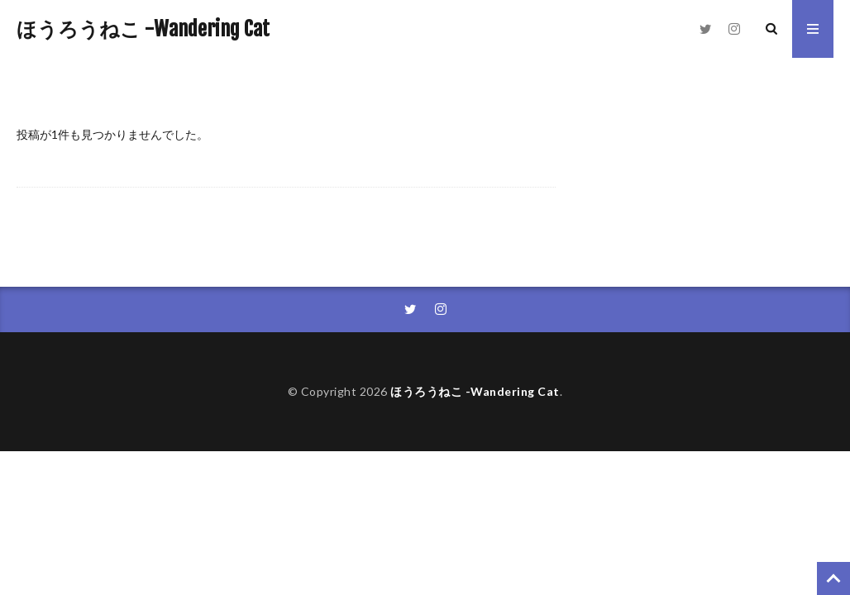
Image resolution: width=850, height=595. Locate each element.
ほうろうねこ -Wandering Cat (143, 29)
